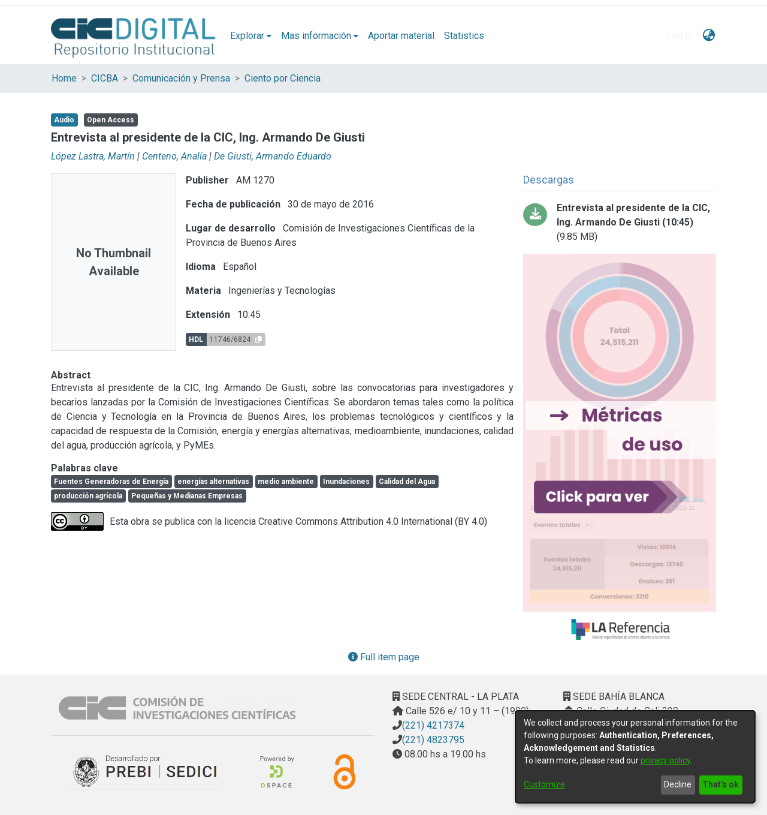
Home (64, 78)
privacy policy (665, 760)
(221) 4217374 (433, 725)
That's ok (720, 784)
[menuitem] (250, 36)
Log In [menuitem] (679, 35)
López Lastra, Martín (93, 156)
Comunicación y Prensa (181, 78)
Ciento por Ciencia (282, 78)
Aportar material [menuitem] (401, 35)
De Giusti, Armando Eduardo (272, 156)
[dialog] (635, 757)
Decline (677, 784)
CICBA (104, 78)
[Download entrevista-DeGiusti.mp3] (619, 222)
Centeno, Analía (174, 156)
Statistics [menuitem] (464, 35)
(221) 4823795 (433, 739)
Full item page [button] (383, 657)
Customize (544, 784)
